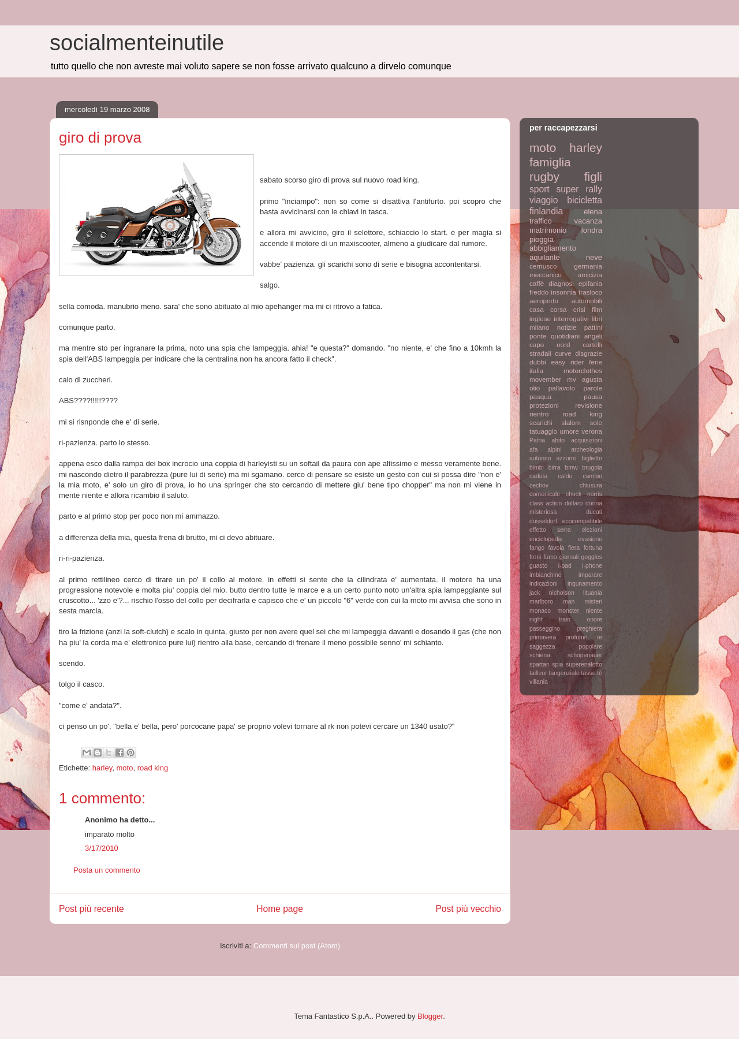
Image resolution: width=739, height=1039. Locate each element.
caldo (565, 476)
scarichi (541, 422)
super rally (579, 189)
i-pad (565, 566)
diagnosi (561, 283)
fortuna (593, 548)
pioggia (541, 239)
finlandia (546, 211)
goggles (591, 557)
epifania (590, 283)
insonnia (563, 292)
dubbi (537, 362)
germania (588, 266)
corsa (558, 309)
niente (594, 611)
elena (593, 211)
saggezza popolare (565, 646)
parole (593, 388)
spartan (539, 664)
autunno (540, 458)
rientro (538, 414)
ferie (595, 362)
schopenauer (585, 655)
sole (596, 422)
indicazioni (543, 583)
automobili (587, 300)
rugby (544, 176)
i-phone (592, 566)
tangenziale (564, 673)
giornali (569, 557)
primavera (542, 637)
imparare (590, 575)
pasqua (540, 396)
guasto (538, 566)
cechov (538, 485)
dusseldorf (543, 521)
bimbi (536, 467)
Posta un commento (106, 870)
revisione (588, 405)
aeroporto (543, 300)
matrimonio (547, 230)
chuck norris (584, 494)
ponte (537, 336)
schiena (539, 655)
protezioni (544, 405)
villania (538, 682)
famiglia (550, 162)
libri (597, 318)
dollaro (574, 503)
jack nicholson (551, 593)
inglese (540, 318)
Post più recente (91, 909)
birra (554, 467)
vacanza (588, 221)
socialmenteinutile (137, 43)
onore (594, 619)
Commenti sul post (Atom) (296, 945)
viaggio (543, 200)
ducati (594, 512)
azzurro (567, 458)
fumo (550, 557)
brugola (592, 467)
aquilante (544, 257)
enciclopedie (546, 539)
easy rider (567, 362)
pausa (593, 396)
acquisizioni (586, 440)
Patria (537, 440)
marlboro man (551, 601)
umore (569, 431)
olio (534, 388)
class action (545, 503)
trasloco (590, 292)
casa (536, 309)
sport (539, 189)
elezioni (592, 530)
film (597, 309)
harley (102, 768)
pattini (593, 327)
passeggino (544, 628)
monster (569, 611)
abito (558, 440)
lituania (592, 593)
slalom (571, 422)
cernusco (543, 266)
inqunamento (585, 583)
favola (556, 548)
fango (536, 548)
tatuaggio (543, 431)
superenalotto (584, 664)
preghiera (589, 628)
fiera (574, 548)
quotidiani (565, 336)
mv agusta (584, 379)
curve (563, 353)
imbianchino (545, 575)
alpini (554, 449)
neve (594, 257)
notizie (567, 327)
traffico (540, 221)
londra (591, 230)
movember (545, 379)
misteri (593, 601)
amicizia (590, 274)
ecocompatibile (582, 521)
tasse (588, 673)
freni (535, 557)
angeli (593, 336)
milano (539, 327)
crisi (579, 309)
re (599, 637)
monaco (540, 611)
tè (599, 673)
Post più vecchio (468, 909)
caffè (536, 283)
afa (533, 449)
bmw (571, 467)
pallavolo (561, 388)
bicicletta (584, 200)
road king (152, 768)
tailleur (538, 673)
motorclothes (582, 370)
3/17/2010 (101, 848)
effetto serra (550, 530)
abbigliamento (552, 248)
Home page (279, 909)
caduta (538, 476)
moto (125, 768)
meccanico (545, 274)
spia (557, 664)
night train (549, 619)
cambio (593, 476)
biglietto (591, 458)
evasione (590, 539)
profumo (576, 637)
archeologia (586, 449)
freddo (538, 292)
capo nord (549, 344)
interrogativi (571, 318)
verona (591, 431)
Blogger (430, 1016)
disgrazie (588, 353)
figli (593, 176)
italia (536, 370)
